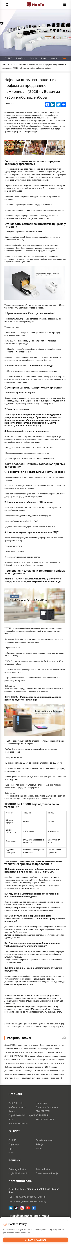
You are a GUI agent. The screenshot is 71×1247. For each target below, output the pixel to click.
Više (64, 1037)
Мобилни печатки (18, 1107)
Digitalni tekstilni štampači (22, 1115)
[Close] (67, 1220)
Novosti (54, 58)
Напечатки (41, 1103)
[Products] (6, 4)
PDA (11, 1119)
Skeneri (12, 1111)
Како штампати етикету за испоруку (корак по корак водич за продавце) (37, 1052)
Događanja (20, 58)
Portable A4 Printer (18, 1123)
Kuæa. (4, 64)
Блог (64, 58)
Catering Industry (17, 1169)
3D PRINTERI (42, 1115)
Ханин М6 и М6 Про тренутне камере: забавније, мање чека (31, 1048)
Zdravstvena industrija (47, 1173)
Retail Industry (43, 1169)
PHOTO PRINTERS (45, 1119)
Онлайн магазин (44, 1140)
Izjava (43, 58)
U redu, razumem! (35, 1239)
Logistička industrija (19, 1173)
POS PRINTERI (16, 1103)
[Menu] (64, 4)
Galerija (33, 58)
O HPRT (8, 58)
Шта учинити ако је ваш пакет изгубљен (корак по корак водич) (33, 1078)
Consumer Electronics (47, 1107)
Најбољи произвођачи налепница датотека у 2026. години (30, 1067)
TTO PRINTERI (43, 1111)
